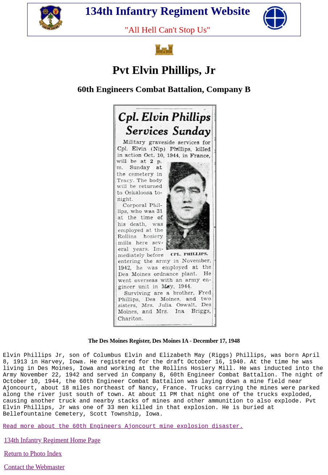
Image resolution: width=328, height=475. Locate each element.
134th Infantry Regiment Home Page (52, 440)
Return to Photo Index (33, 453)
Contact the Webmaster (34, 467)
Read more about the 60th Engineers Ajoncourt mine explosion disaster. (123, 426)
